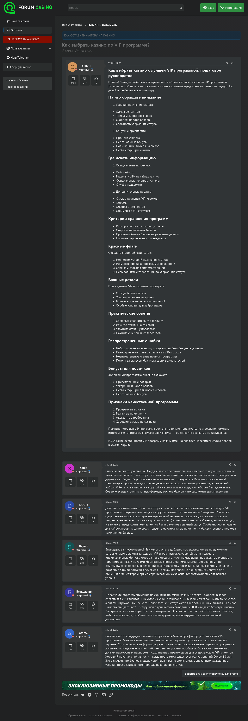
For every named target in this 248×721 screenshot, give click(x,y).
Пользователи (20, 48)
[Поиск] (126, 7)
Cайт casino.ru (20, 21)
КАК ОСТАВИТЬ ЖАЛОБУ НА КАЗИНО (89, 35)
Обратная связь (76, 715)
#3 (235, 501)
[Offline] (76, 70)
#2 (235, 464)
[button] (50, 48)
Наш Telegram (20, 57)
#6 (235, 629)
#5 (235, 588)
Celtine (69, 50)
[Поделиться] (227, 63)
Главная (177, 715)
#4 (235, 542)
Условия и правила (100, 715)
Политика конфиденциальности (135, 715)
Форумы (16, 30)
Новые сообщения (17, 80)
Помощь (163, 715)
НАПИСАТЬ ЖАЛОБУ (25, 39)
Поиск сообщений (17, 86)
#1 (232, 62)
